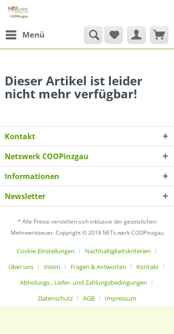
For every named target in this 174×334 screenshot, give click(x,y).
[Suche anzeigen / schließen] (93, 35)
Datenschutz (55, 298)
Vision (52, 267)
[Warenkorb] (159, 35)
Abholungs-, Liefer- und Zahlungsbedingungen (83, 282)
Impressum (120, 298)
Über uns (20, 267)
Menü (25, 33)
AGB (89, 298)
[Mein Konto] (136, 35)
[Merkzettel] (113, 35)
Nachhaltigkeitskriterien (118, 251)
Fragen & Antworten (98, 267)
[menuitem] (24, 35)
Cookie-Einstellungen (46, 251)
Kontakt (147, 267)
